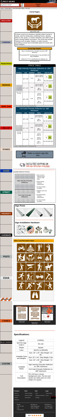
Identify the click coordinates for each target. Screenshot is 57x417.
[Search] (9, 4)
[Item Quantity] (46, 77)
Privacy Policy (49, 393)
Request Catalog (28, 395)
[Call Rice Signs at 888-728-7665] (52, 1)
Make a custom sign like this (37, 154)
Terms (47, 395)
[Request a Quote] (38, 5)
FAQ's (36, 393)
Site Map (37, 397)
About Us (16, 393)
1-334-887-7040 (20, 409)
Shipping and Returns (40, 395)
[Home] (7, 1)
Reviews (16, 397)
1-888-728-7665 (20, 406)
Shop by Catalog (28, 393)
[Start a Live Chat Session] (53, 397)
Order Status (27, 397)
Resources (16, 399)
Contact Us (16, 395)
